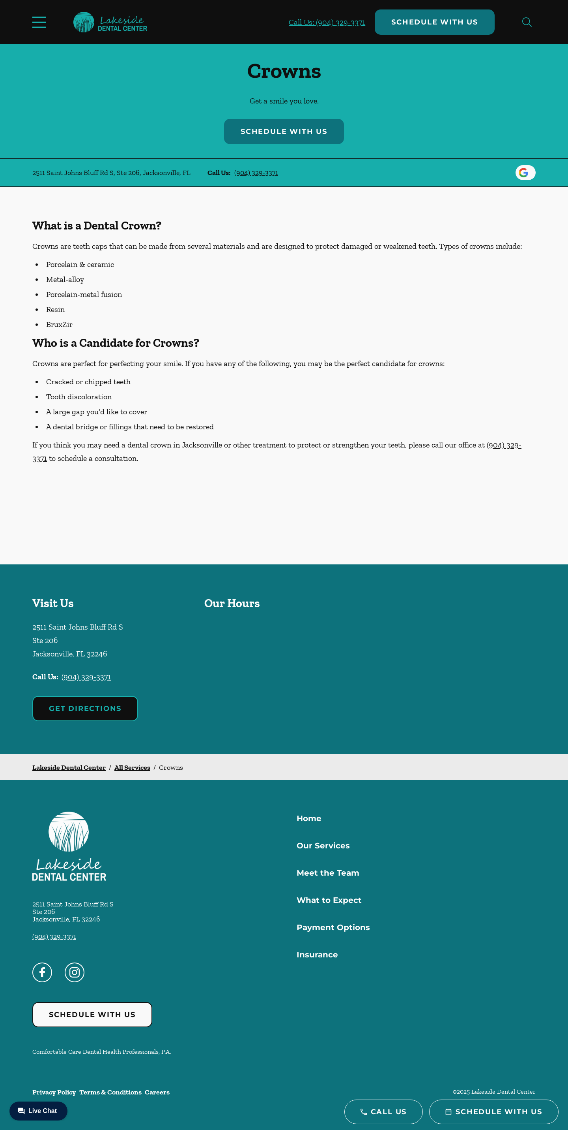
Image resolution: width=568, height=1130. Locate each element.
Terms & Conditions (110, 1092)
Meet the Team (328, 873)
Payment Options (333, 927)
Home (309, 818)
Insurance (317, 954)
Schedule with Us (434, 22)
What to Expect (329, 900)
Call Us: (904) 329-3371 (327, 22)
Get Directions (85, 708)
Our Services (323, 845)
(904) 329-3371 (256, 172)
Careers (157, 1092)
